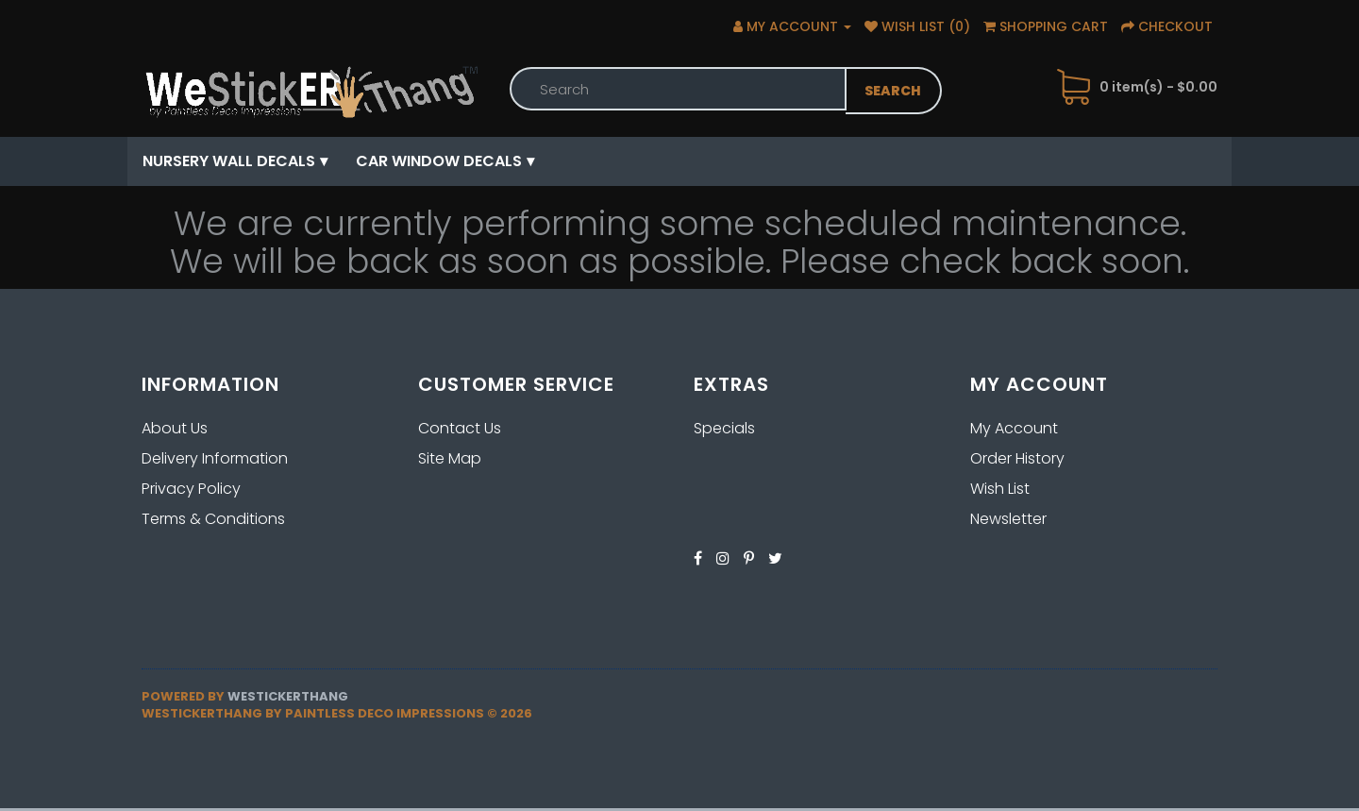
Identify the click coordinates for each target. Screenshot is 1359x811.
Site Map (449, 458)
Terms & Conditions (213, 519)
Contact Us (459, 428)
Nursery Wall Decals (229, 161)
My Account (1014, 428)
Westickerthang (287, 696)
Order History (1017, 458)
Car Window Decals (439, 161)
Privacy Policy (191, 488)
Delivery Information (215, 458)
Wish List (1000, 488)
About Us (175, 428)
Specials (724, 428)
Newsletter (1008, 519)
